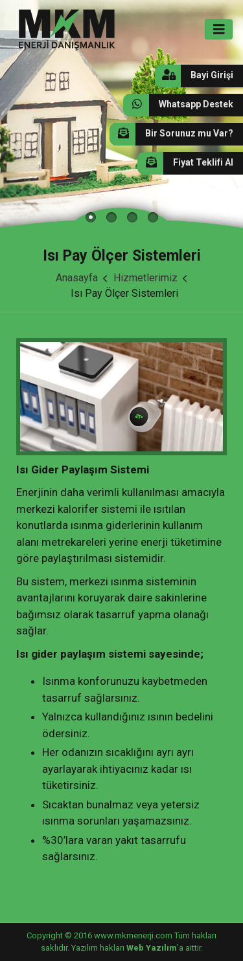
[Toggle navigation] (219, 29)
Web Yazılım (151, 948)
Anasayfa (77, 278)
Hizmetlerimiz (145, 278)
